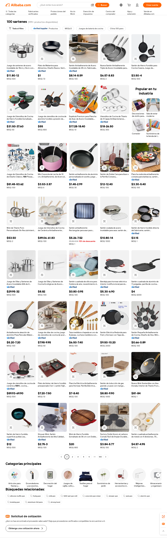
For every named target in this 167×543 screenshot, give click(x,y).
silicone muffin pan (16, 496)
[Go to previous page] (61, 456)
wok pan (127, 496)
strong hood (54, 502)
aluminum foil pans (34, 502)
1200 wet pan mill (69, 496)
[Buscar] (102, 5)
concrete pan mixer (92, 496)
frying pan (35, 496)
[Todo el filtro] (16, 28)
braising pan (13, 502)
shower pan (112, 496)
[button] (92, 5)
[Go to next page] (105, 456)
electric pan (144, 496)
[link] (163, 516)
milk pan (50, 496)
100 (100, 457)
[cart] (129, 5)
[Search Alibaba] (64, 5)
